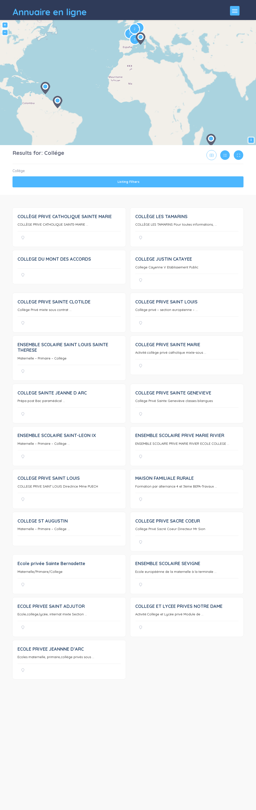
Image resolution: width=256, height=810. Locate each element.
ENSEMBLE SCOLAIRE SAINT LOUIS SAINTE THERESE (63, 347)
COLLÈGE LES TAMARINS (161, 216)
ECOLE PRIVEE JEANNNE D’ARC (51, 649)
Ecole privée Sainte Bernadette (51, 563)
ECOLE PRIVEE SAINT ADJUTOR (51, 606)
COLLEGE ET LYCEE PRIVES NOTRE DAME (178, 606)
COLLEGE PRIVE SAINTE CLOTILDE (54, 302)
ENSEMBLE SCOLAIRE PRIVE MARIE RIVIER (179, 435)
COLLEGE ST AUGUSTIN (43, 521)
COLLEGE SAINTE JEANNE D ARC (52, 393)
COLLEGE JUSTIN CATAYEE (163, 259)
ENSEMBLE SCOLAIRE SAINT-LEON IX (57, 435)
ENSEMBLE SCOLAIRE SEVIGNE (167, 563)
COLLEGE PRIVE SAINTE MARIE (167, 344)
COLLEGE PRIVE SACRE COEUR (167, 521)
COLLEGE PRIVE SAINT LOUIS (166, 302)
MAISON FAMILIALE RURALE (164, 478)
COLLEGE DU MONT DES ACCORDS (54, 259)
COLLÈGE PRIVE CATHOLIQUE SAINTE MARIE (65, 216)
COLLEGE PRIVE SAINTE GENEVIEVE (173, 393)
